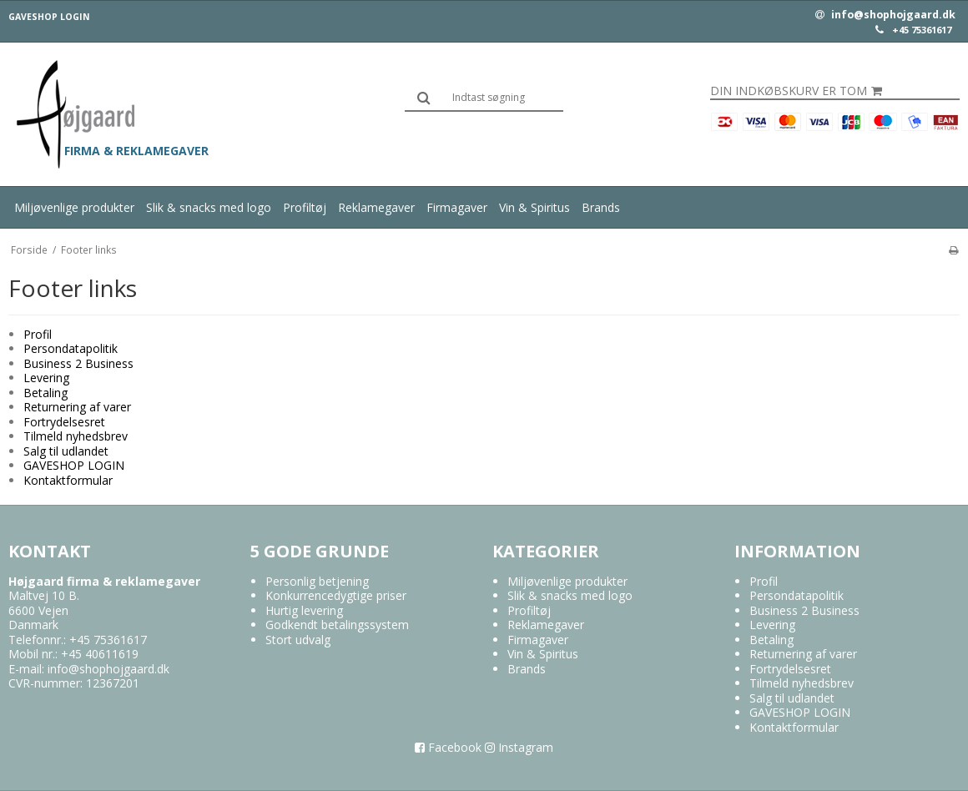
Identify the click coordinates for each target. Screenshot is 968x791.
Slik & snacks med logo (208, 207)
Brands (601, 207)
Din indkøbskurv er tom (796, 90)
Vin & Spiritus (534, 207)
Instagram (519, 747)
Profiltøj (304, 207)
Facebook (448, 747)
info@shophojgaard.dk (885, 15)
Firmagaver (456, 207)
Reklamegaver (376, 207)
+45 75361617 (921, 30)
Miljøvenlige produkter (74, 207)
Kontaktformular (68, 480)
